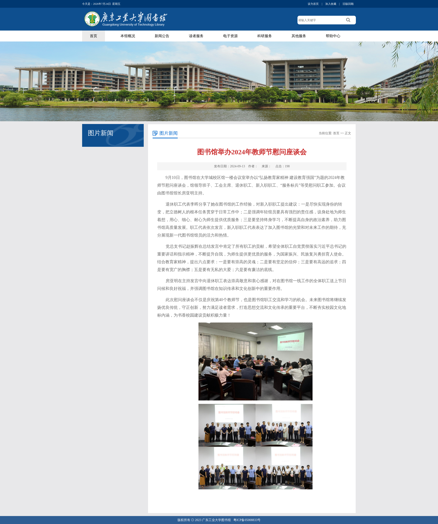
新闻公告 (162, 36)
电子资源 (230, 36)
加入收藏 (330, 3)
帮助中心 (333, 36)
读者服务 (196, 36)
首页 (93, 36)
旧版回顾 (348, 3)
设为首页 (313, 3)
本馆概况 (127, 36)
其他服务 (299, 36)
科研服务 (264, 36)
